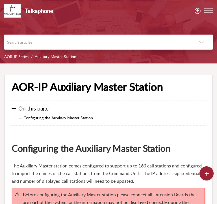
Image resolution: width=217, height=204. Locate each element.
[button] (208, 11)
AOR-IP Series (16, 56)
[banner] (108, 31)
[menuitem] (198, 10)
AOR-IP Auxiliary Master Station (87, 87)
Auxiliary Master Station (55, 56)
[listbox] (201, 42)
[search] (97, 42)
